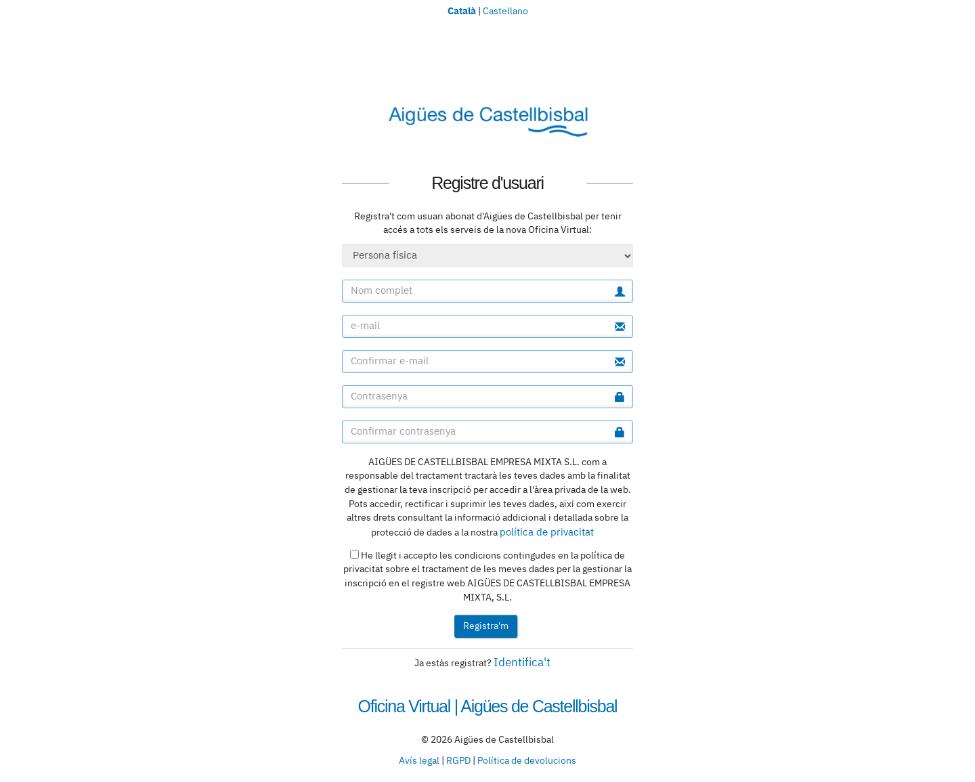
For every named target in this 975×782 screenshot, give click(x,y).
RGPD (458, 761)
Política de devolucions (526, 761)
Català (462, 10)
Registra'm (485, 626)
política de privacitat (547, 532)
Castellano (505, 11)
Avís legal (419, 761)
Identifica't (522, 663)
